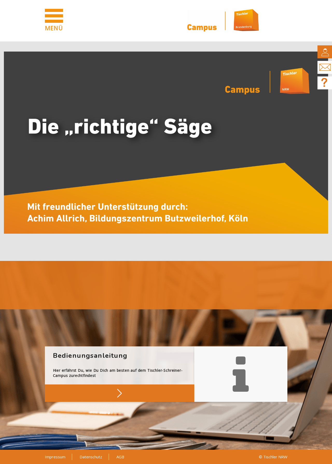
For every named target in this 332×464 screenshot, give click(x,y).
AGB (120, 456)
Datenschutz (91, 456)
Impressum (55, 456)
